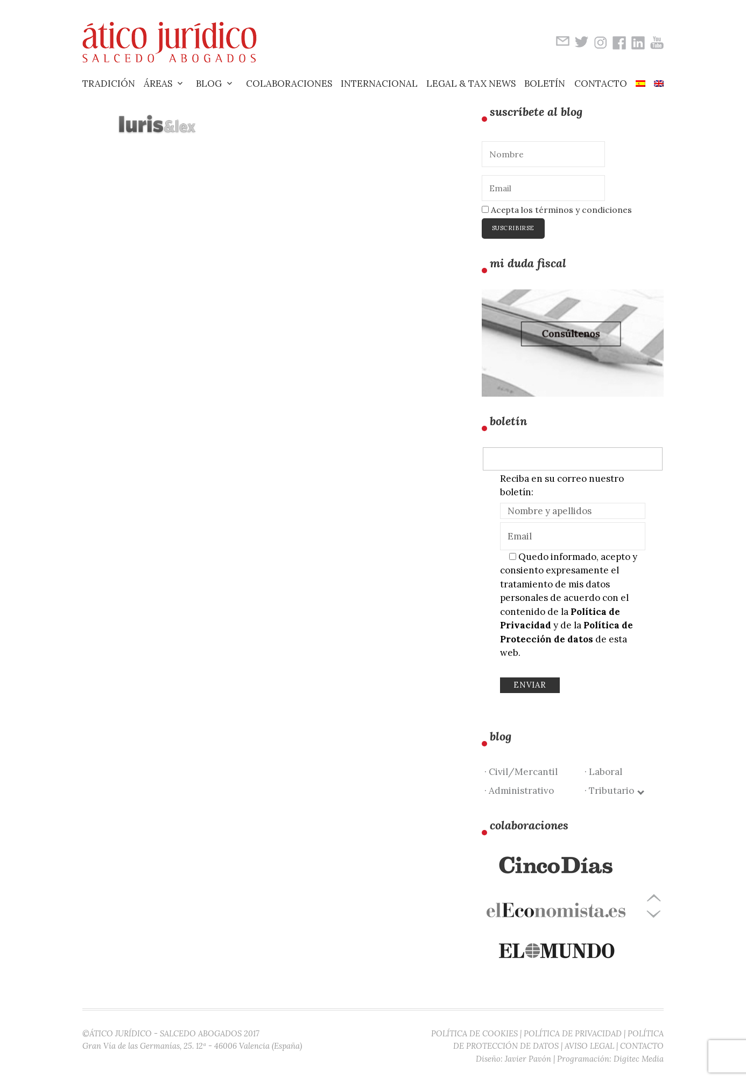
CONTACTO (642, 1046)
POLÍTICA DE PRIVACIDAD (573, 1033)
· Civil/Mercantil (521, 772)
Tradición (108, 83)
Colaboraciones (289, 83)
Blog (209, 83)
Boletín (544, 83)
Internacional (379, 83)
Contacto (600, 83)
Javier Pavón (528, 1059)
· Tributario (614, 791)
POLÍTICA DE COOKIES (474, 1033)
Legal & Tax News (471, 83)
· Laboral (603, 772)
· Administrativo (519, 791)
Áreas (158, 83)
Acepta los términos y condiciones (557, 209)
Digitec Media (639, 1059)
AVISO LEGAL (589, 1046)
